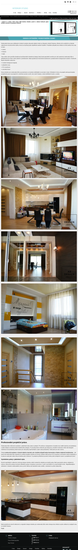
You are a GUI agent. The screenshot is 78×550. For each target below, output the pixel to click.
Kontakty (55, 12)
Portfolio (39, 12)
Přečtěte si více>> (5, 24)
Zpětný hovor (73, 13)
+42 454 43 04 (71, 12)
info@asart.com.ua (53, 538)
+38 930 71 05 (71, 11)
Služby (45, 12)
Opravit (25, 12)
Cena (50, 12)
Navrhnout (32, 12)
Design (20, 12)
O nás (14, 12)
